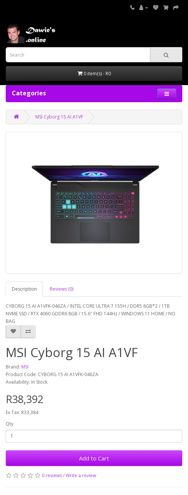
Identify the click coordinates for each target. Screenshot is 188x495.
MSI (24, 367)
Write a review (81, 475)
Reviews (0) (61, 289)
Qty (9, 424)
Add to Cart (94, 458)
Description (24, 289)
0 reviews (52, 475)
